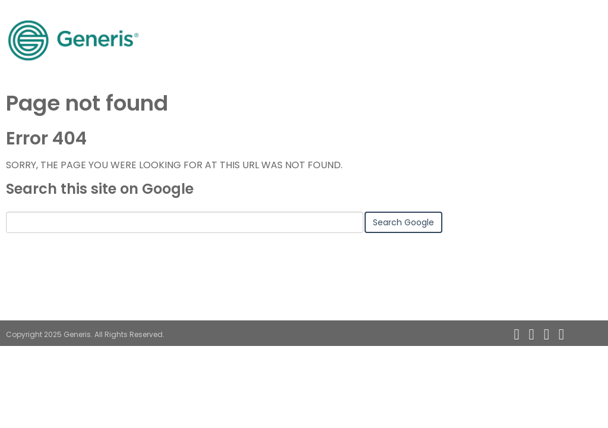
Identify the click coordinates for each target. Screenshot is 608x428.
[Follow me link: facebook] (561, 334)
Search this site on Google (100, 189)
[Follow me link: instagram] (573, 334)
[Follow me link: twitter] (546, 334)
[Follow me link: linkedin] (531, 334)
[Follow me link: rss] (516, 334)
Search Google (403, 222)
